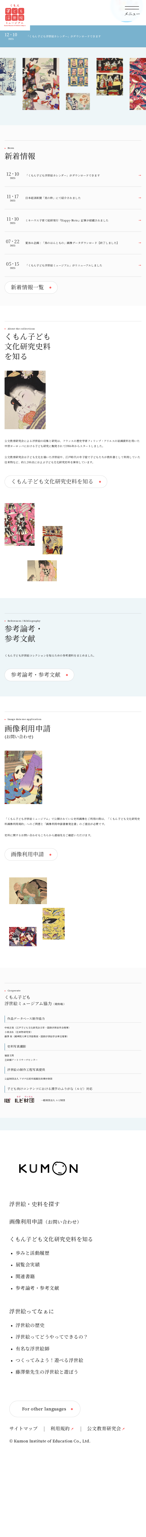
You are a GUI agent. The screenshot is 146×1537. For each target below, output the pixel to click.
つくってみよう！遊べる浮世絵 (49, 1415)
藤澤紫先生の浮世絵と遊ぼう (47, 1427)
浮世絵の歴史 (30, 1380)
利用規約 (60, 1484)
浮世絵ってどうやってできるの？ (52, 1392)
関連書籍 (25, 1332)
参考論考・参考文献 (37, 1343)
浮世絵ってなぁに (31, 1366)
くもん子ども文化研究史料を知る (51, 1294)
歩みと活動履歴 (32, 1308)
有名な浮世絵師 (32, 1404)
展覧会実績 (28, 1320)
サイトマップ (23, 1484)
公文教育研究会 (104, 1484)
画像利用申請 (45, 1277)
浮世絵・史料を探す (34, 1259)
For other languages (44, 1464)
